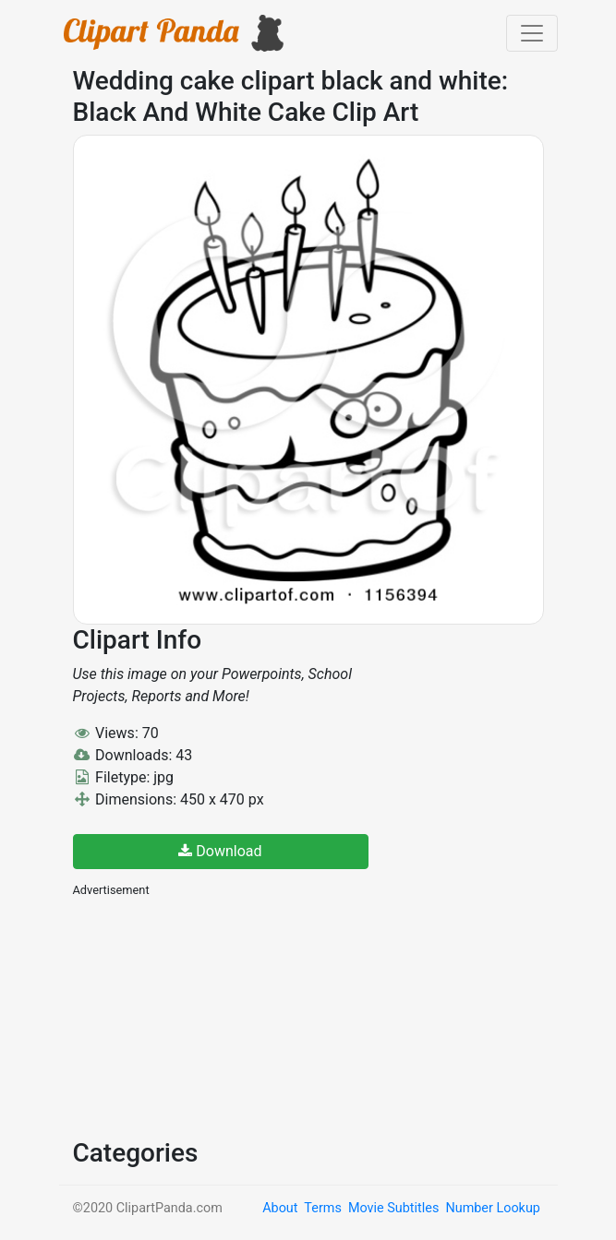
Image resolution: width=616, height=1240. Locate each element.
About (279, 1208)
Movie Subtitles (393, 1208)
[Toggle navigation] (532, 33)
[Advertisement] (211, 1015)
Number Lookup (492, 1208)
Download (219, 851)
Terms (322, 1208)
